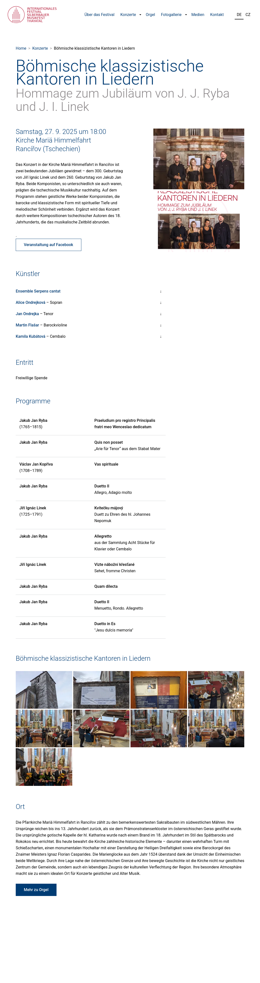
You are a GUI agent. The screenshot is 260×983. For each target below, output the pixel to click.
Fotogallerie (171, 14)
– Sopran (39, 302)
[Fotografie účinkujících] (198, 158)
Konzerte (128, 14)
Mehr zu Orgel (36, 889)
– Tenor (34, 313)
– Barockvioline (41, 325)
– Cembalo (41, 336)
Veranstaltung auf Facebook (48, 244)
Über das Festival (100, 14)
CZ (248, 14)
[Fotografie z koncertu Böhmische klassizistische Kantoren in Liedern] (44, 689)
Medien (197, 14)
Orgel (150, 14)
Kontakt (217, 14)
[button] (140, 14)
